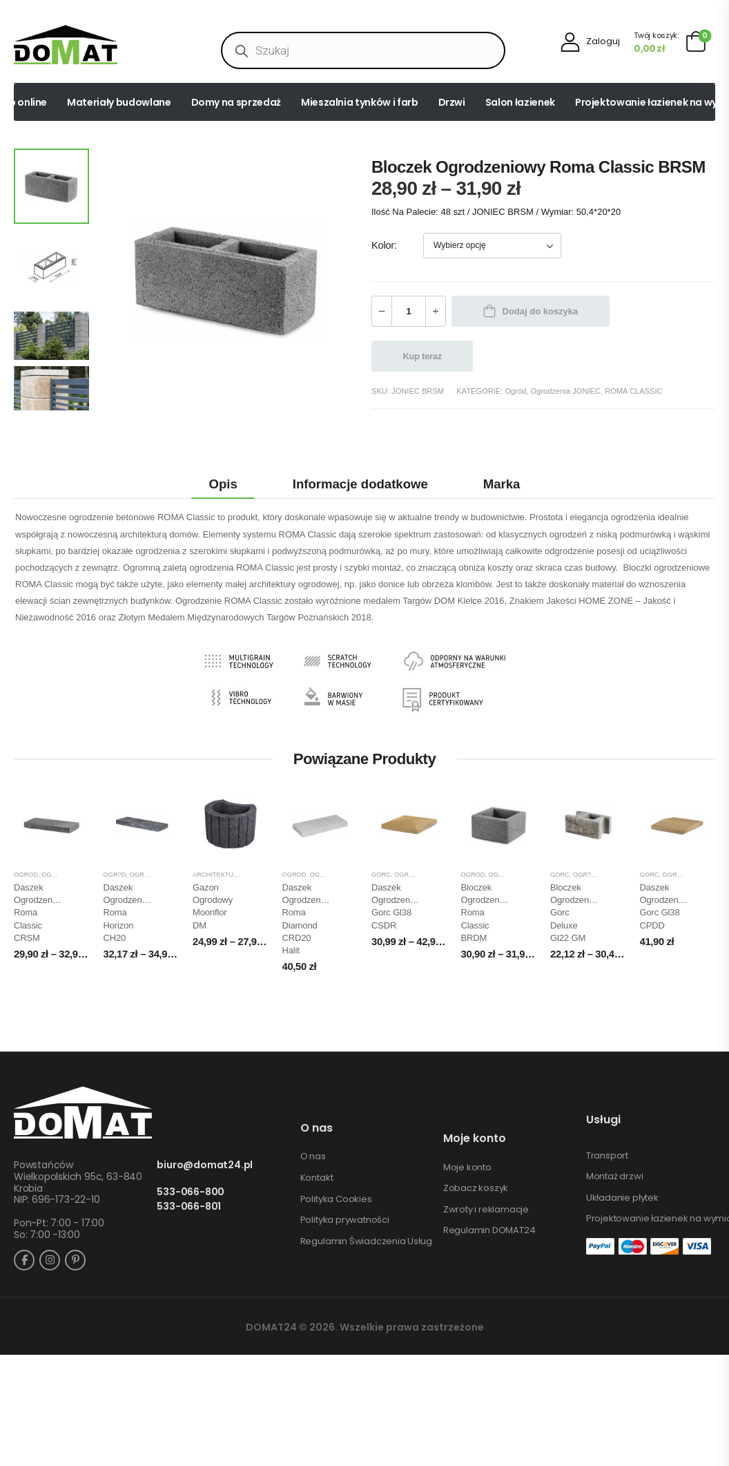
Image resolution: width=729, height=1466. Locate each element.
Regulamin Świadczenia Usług (366, 1241)
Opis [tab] (223, 484)
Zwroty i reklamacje (486, 1209)
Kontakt (316, 1177)
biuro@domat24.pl (205, 1165)
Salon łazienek (520, 102)
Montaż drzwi (614, 1176)
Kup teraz (422, 356)
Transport (607, 1155)
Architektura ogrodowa (238, 874)
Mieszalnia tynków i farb (359, 102)
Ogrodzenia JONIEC (566, 391)
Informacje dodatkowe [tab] (360, 484)
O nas (313, 1156)
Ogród (515, 391)
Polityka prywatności (344, 1220)
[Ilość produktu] (408, 311)
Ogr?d (115, 874)
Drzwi (451, 102)
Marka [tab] (502, 484)
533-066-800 (190, 1192)
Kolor (382, 245)
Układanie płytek (622, 1197)
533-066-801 (189, 1206)
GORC (381, 874)
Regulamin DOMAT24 (489, 1230)
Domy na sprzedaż (236, 102)
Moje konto (467, 1167)
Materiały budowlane (119, 102)
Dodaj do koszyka (541, 311)
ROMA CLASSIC (633, 391)
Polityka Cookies (336, 1199)
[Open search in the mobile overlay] (363, 50)
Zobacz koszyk (475, 1188)
